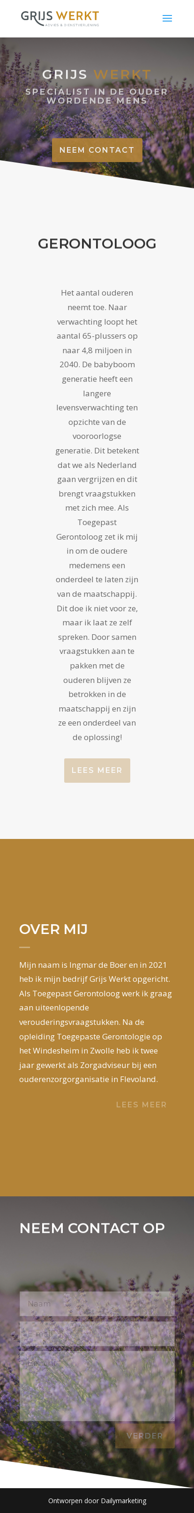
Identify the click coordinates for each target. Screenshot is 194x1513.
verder (145, 1435)
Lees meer (97, 770)
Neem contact (97, 150)
